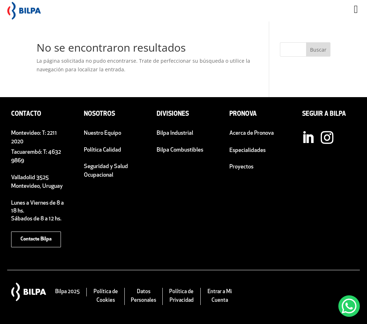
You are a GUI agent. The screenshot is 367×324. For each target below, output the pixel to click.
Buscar (318, 49)
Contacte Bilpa (36, 239)
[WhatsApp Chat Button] (349, 306)
